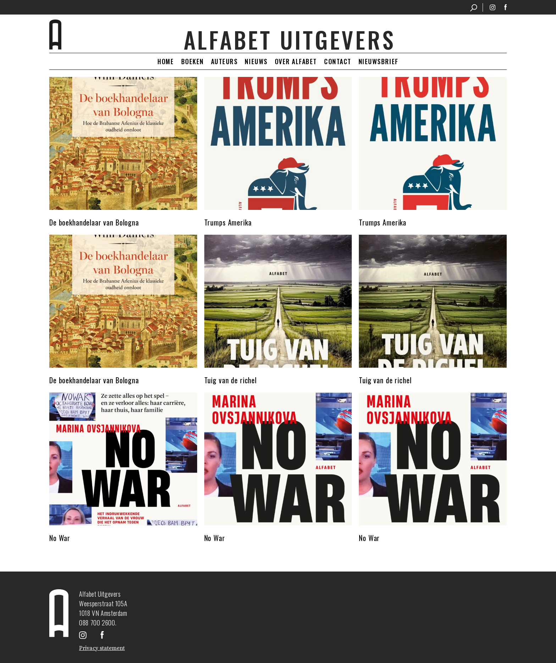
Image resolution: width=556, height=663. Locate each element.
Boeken (192, 61)
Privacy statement (102, 648)
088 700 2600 (97, 622)
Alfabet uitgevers (289, 39)
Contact (337, 61)
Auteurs (224, 61)
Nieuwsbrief (378, 61)
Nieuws (256, 61)
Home (165, 61)
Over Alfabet (296, 61)
